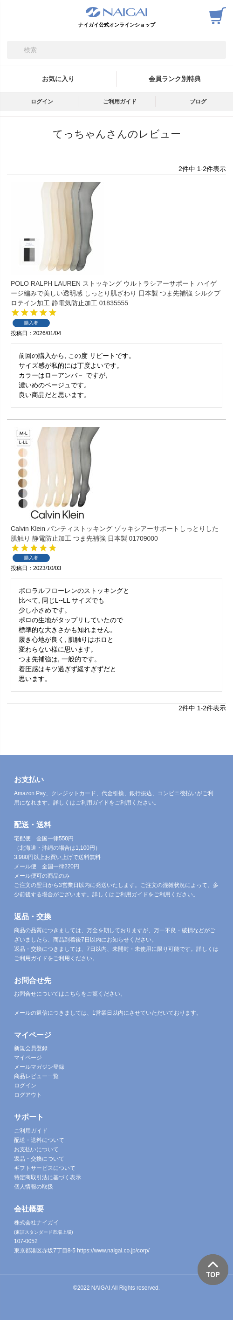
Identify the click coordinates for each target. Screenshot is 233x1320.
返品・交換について (39, 1158)
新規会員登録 (31, 1048)
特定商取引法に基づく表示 (47, 1177)
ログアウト (28, 1095)
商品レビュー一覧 (36, 1076)
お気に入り (58, 78)
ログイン (42, 101)
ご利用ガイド (120, 101)
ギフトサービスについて (44, 1168)
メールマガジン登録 (39, 1067)
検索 (14, 49)
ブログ (198, 101)
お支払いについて (36, 1149)
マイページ (28, 1057)
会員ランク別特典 (175, 78)
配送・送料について (39, 1140)
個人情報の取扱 (33, 1186)
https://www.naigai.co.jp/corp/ (113, 1250)
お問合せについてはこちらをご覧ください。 (70, 993)
